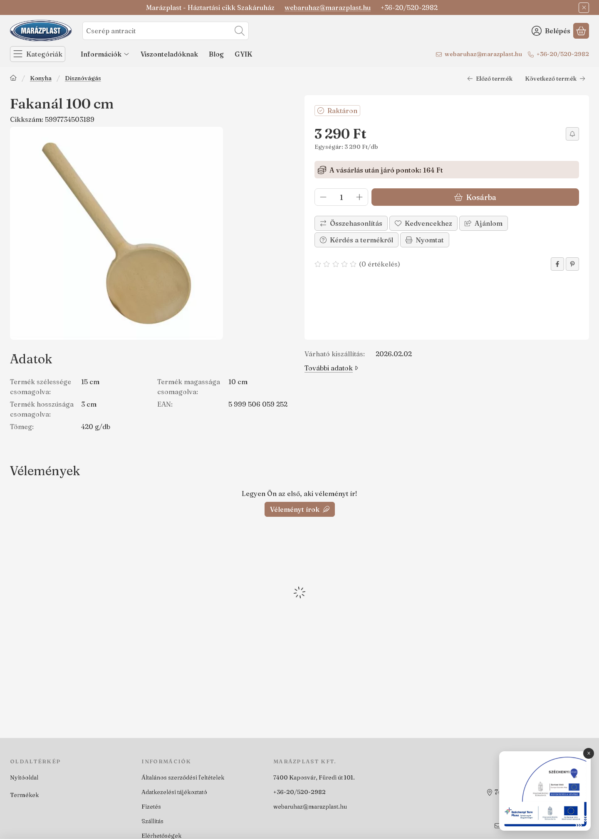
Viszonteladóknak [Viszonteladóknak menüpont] (169, 54)
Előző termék (489, 78)
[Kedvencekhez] (423, 223)
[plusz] (359, 197)
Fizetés (151, 806)
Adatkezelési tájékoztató (174, 792)
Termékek (24, 795)
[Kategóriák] (37, 54)
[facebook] (557, 264)
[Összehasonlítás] (351, 223)
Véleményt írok (299, 509)
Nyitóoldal (24, 777)
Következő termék (555, 78)
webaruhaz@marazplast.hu (328, 7)
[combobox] (165, 31)
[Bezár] (584, 7)
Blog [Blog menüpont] (216, 54)
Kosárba (475, 197)
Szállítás (152, 821)
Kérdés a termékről (356, 240)
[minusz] (323, 197)
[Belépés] (551, 31)
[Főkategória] (13, 79)
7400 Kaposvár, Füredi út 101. (314, 777)
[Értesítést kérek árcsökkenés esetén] (572, 134)
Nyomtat (425, 240)
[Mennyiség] (341, 197)
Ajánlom (483, 223)
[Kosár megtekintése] (581, 31)
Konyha (41, 78)
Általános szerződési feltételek (182, 777)
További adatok (331, 368)
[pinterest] (572, 264)
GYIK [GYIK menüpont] (243, 54)
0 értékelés (380, 264)
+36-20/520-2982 (563, 54)
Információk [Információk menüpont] (105, 54)
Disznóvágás (83, 78)
